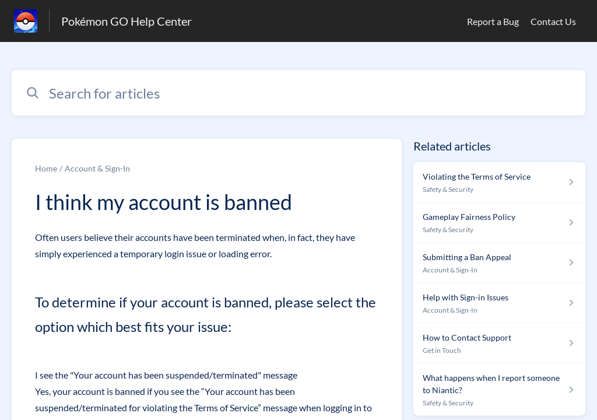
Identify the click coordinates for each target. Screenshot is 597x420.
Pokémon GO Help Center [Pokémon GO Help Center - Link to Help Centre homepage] (126, 21)
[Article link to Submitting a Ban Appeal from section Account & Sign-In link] (499, 263)
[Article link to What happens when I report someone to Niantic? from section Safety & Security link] (499, 389)
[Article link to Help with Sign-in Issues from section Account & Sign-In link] (499, 303)
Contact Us (553, 21)
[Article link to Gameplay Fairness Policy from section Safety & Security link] (499, 222)
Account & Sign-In (97, 168)
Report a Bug (493, 21)
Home (46, 168)
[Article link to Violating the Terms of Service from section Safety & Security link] (499, 182)
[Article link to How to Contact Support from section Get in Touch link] (499, 343)
